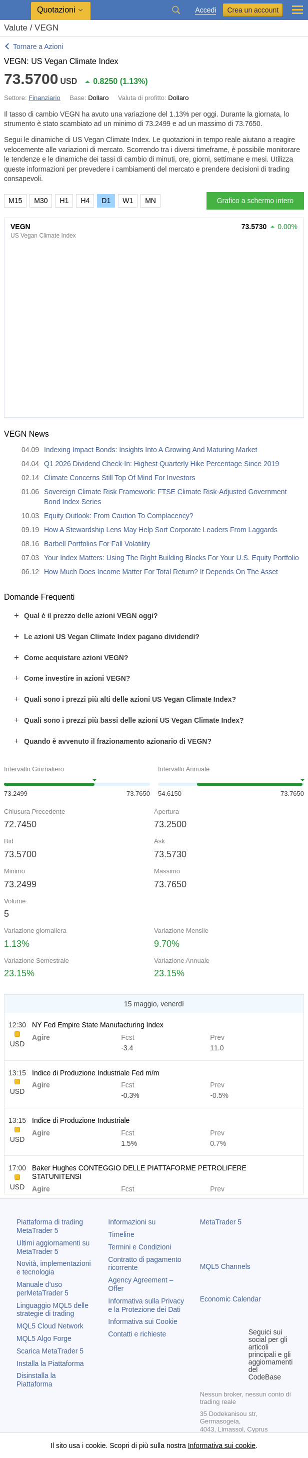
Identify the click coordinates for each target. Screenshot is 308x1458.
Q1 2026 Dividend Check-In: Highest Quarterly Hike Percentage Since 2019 (161, 464)
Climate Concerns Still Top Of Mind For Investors (119, 478)
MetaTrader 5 (221, 1222)
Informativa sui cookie (222, 1445)
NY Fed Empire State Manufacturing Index (98, 1025)
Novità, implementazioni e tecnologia (53, 1267)
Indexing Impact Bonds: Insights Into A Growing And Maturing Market (150, 450)
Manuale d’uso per (42, 1288)
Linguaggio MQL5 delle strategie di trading (52, 1309)
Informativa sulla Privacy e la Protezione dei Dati (146, 1305)
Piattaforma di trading (49, 1226)
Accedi (205, 10)
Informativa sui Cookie (143, 1321)
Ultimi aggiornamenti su (53, 1247)
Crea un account (252, 10)
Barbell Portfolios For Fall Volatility (97, 544)
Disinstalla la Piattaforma (36, 1379)
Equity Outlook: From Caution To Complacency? (119, 516)
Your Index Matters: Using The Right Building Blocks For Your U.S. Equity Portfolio (171, 558)
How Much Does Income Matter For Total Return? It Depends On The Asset (161, 572)
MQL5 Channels (225, 1266)
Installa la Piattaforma (50, 1363)
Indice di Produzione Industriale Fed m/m (95, 1073)
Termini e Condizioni (139, 1247)
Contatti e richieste (137, 1334)
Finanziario (44, 98)
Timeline (121, 1234)
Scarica (50, 1351)
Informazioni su (132, 1222)
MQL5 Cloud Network (50, 1326)
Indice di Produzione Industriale (81, 1120)
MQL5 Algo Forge (44, 1338)
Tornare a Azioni (38, 47)
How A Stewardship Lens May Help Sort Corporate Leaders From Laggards (161, 530)
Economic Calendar (230, 1299)
